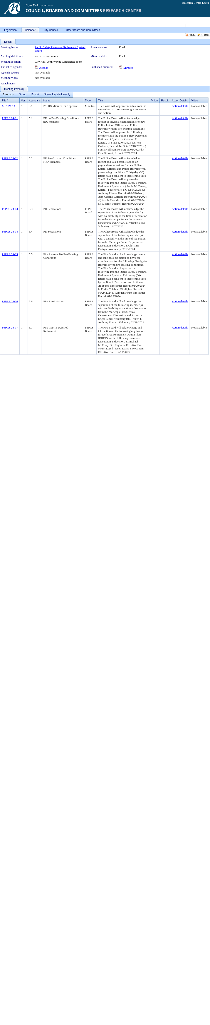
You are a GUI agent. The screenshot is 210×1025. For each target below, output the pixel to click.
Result (164, 100)
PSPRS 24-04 (10, 231)
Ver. (23, 100)
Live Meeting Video (197, 25)
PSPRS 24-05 (10, 254)
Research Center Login (195, 2)
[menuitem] (8, 94)
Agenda (43, 67)
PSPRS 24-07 (10, 327)
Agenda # (34, 100)
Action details (180, 106)
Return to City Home (140, 25)
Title (100, 100)
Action (154, 100)
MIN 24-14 (8, 106)
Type (88, 100)
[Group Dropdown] (22, 94)
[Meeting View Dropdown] (57, 94)
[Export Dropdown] (35, 94)
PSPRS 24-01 (10, 118)
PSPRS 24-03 (10, 208)
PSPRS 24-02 (10, 158)
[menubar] (36, 95)
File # (5, 100)
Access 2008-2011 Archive (169, 25)
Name (46, 100)
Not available (42, 72)
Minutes (128, 67)
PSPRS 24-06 (10, 301)
